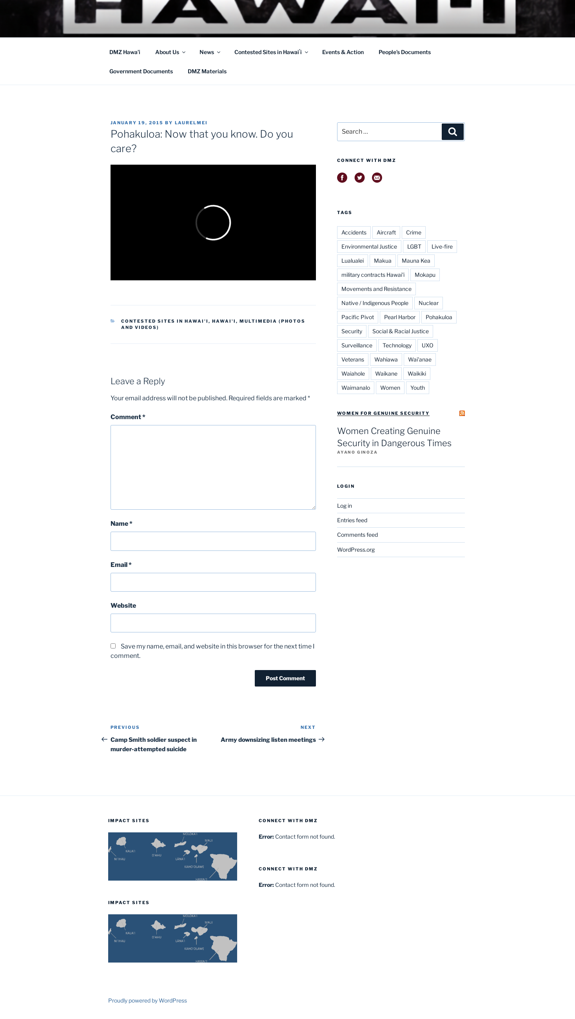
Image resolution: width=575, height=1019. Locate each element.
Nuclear (429, 303)
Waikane (386, 373)
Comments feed (357, 534)
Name (121, 523)
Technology (397, 345)
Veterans (352, 359)
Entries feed (352, 520)
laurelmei (191, 122)
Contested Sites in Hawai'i (165, 321)
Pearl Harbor (399, 317)
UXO (428, 345)
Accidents (353, 232)
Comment (128, 417)
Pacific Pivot (357, 317)
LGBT (414, 246)
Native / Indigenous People (374, 303)
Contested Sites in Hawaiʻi (271, 52)
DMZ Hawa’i (124, 52)
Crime (413, 232)
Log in (344, 505)
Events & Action (343, 52)
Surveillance (356, 345)
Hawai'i (224, 321)
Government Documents (141, 71)
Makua (383, 260)
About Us (171, 52)
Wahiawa (386, 359)
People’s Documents (405, 52)
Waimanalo (355, 387)
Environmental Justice (369, 246)
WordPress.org (356, 549)
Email (121, 565)
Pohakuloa (439, 317)
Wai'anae (420, 359)
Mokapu (425, 274)
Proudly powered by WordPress (147, 1000)
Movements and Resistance (376, 288)
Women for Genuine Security (383, 413)
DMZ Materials (207, 71)
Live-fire (442, 246)
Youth (417, 387)
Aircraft (386, 232)
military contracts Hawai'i (372, 274)
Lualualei (352, 260)
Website (123, 605)
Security (351, 331)
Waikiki (417, 373)
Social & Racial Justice (400, 331)
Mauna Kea (416, 260)
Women (390, 387)
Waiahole (353, 373)
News (210, 52)
